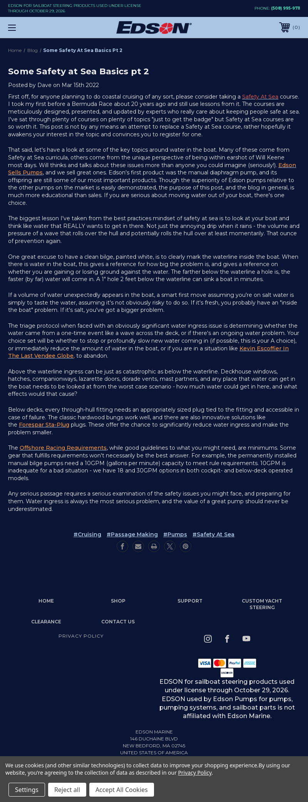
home (46, 601)
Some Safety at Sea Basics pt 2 (78, 71)
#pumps (175, 534)
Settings (26, 789)
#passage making (132, 534)
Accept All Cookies (121, 789)
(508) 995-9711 (285, 8)
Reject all (67, 789)
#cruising (87, 534)
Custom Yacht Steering (262, 604)
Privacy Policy (81, 636)
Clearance (46, 622)
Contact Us (118, 622)
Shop (118, 601)
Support (190, 601)
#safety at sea (213, 534)
